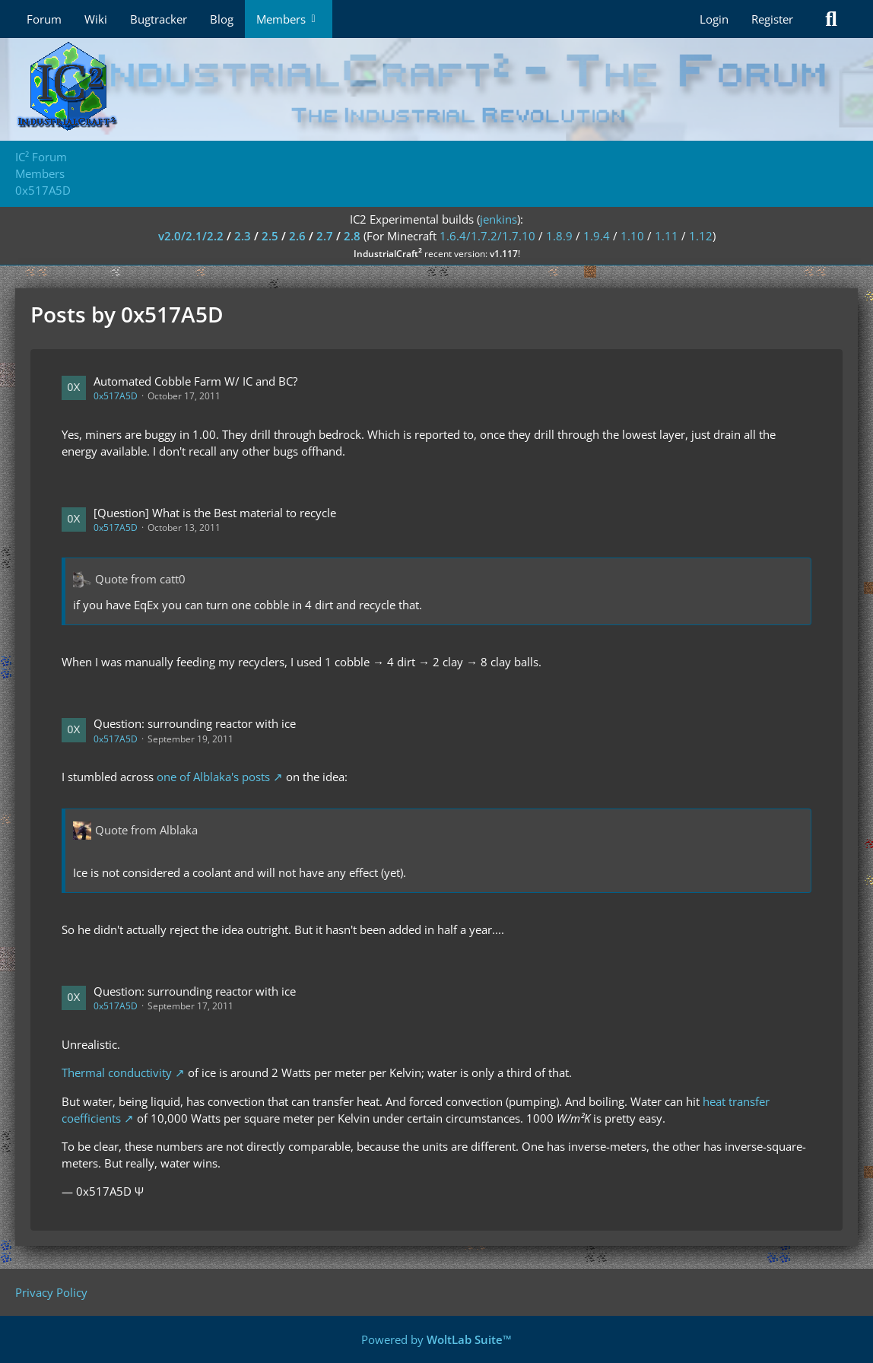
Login (714, 19)
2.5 (270, 235)
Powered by (436, 1339)
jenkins (498, 219)
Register (772, 19)
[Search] (831, 19)
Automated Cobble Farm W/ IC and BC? (195, 381)
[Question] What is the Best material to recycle (215, 512)
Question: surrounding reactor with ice (195, 723)
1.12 (701, 235)
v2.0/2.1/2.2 (191, 235)
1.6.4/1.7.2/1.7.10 (487, 235)
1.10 (632, 235)
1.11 (666, 235)
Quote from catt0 (140, 578)
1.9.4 (596, 235)
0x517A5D (116, 395)
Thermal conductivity (117, 1072)
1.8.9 (559, 235)
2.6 (297, 235)
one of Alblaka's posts (213, 776)
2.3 (242, 235)
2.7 (324, 235)
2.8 (352, 235)
